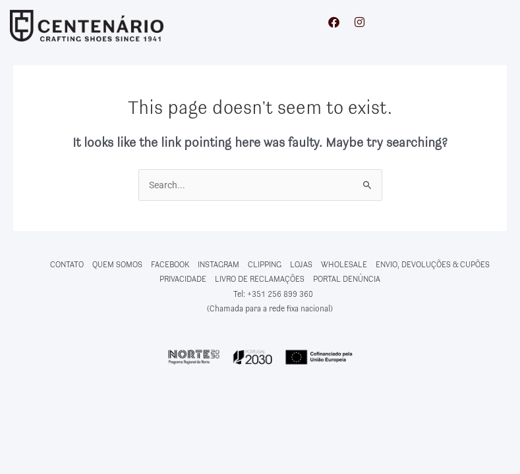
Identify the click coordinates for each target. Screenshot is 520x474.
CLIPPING (264, 265)
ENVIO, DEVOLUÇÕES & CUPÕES (433, 265)
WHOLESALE (344, 265)
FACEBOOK (170, 265)
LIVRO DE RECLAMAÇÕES (259, 279)
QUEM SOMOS (117, 265)
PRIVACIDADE (182, 279)
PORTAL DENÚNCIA (346, 279)
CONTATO (67, 265)
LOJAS (301, 265)
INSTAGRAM (218, 265)
